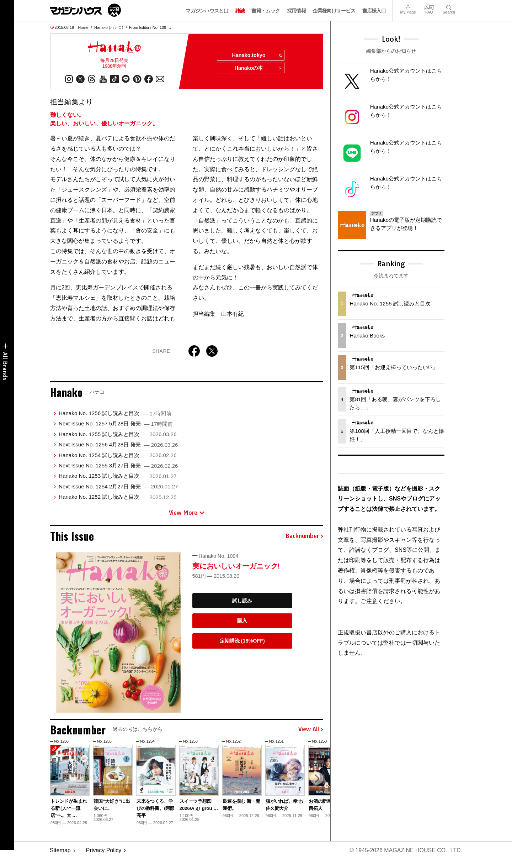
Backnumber (304, 536)
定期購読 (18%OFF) (242, 641)
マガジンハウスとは (207, 10)
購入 (242, 621)
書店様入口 (374, 10)
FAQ (429, 7)
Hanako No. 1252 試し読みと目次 (118, 497)
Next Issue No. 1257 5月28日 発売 (116, 424)
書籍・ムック (265, 10)
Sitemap (60, 850)
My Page (407, 7)
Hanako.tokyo (256, 55)
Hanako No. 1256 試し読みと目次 (115, 413)
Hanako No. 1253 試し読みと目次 (118, 476)
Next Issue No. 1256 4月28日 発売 (118, 444)
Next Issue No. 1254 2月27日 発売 (118, 486)
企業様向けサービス (334, 10)
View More (186, 512)
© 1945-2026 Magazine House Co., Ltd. (406, 850)
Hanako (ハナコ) (108, 27)
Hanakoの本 (258, 68)
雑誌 (240, 10)
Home (83, 27)
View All (310, 729)
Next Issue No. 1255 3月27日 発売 (118, 465)
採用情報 (296, 10)
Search (449, 7)
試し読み (242, 600)
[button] (316, 778)
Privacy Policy (104, 850)
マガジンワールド (85, 10)
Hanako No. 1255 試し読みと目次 (118, 434)
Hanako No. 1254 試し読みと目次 (118, 455)
